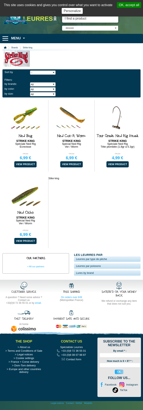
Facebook (110, 384)
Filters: (8, 79)
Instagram (132, 384)
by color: (9, 88)
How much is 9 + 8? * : (120, 361)
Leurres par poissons (88, 265)
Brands (14, 47)
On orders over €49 (71, 297)
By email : (119, 350)
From (25, 154)
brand (70, 28)
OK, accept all (129, 5)
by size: (8, 93)
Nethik (79, 403)
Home (5, 47)
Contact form (73, 359)
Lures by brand (85, 272)
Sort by (8, 72)
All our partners (36, 266)
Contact (70, 403)
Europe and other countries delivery (25, 371)
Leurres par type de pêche (91, 259)
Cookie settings (25, 358)
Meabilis (88, 403)
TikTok (123, 390)
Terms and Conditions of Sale (25, 350)
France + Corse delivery (25, 361)
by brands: (10, 83)
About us (25, 347)
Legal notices (25, 354)
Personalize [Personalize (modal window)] (72, 11)
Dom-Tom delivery (25, 365)
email (38, 303)
